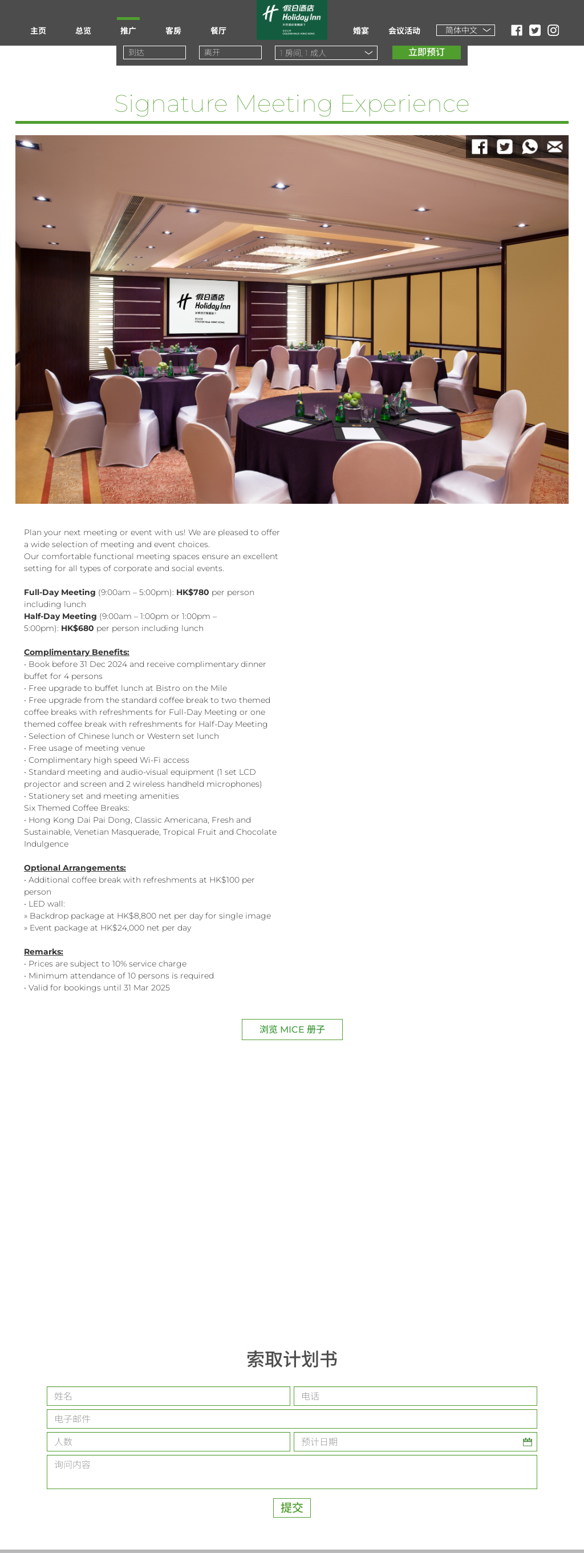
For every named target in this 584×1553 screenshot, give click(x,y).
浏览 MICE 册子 (292, 1029)
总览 (83, 31)
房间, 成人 (303, 53)
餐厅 (218, 31)
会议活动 (404, 31)
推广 (128, 31)
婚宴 (361, 31)
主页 (38, 31)
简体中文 (461, 30)
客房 (173, 31)
